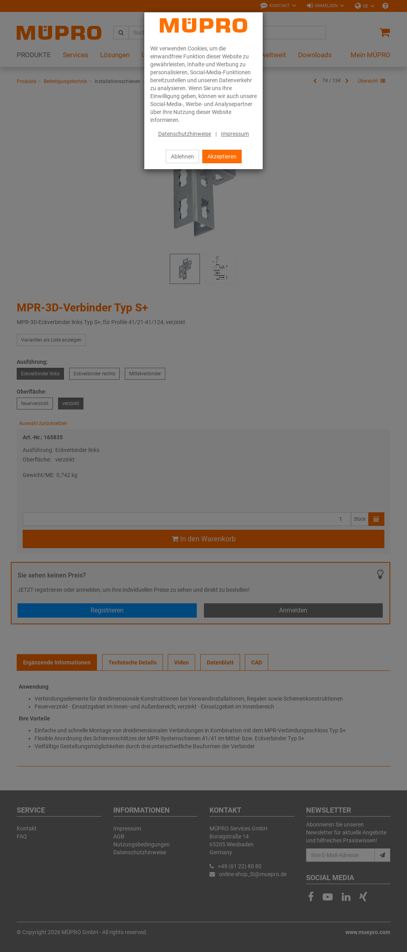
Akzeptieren (221, 156)
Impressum (235, 134)
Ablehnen (182, 156)
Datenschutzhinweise (184, 134)
